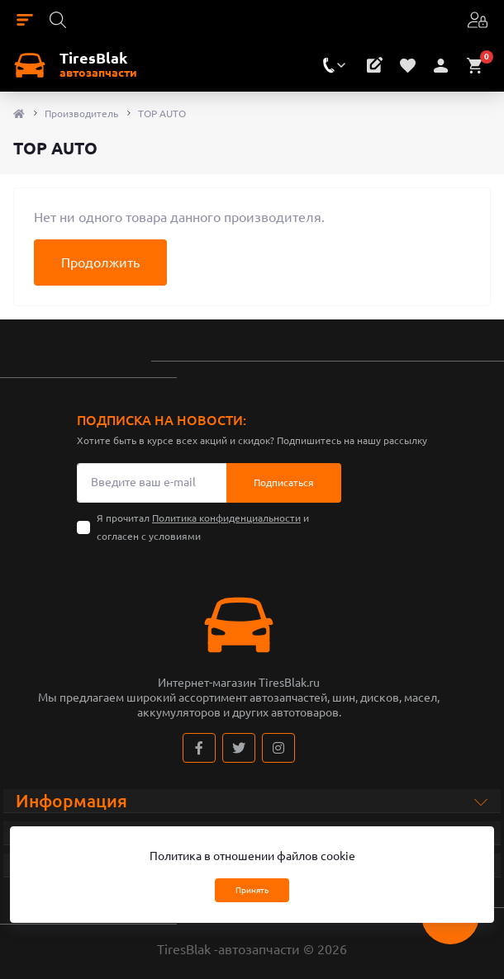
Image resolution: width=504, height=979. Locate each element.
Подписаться (284, 482)
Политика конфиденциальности (226, 518)
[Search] (58, 19)
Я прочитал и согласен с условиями (203, 527)
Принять (252, 890)
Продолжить (100, 262)
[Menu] (25, 19)
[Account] (476, 19)
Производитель (81, 113)
